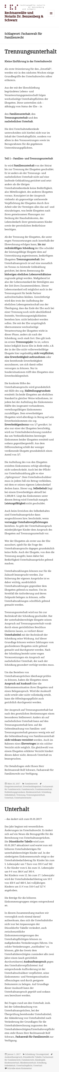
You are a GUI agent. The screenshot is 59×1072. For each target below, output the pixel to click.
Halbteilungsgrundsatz (15, 792)
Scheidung (46, 792)
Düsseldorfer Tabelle (32, 1057)
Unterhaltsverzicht (22, 797)
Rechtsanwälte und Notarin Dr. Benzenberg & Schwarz (24, 16)
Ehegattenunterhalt (13, 786)
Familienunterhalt (43, 789)
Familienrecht (31, 783)
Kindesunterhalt (33, 792)
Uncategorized (42, 1054)
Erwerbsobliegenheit (32, 786)
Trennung (20, 795)
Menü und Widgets (51, 16)
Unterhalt (9, 797)
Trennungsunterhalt (30, 51)
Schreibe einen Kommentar (19, 1068)
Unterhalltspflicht (24, 1065)
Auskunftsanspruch (13, 1057)
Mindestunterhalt (28, 1062)
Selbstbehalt (10, 795)
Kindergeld (40, 1060)
